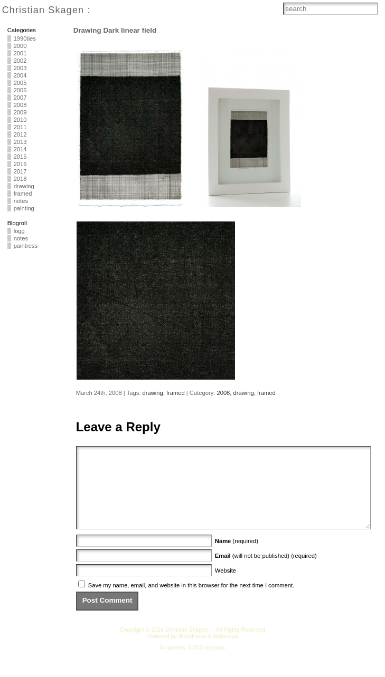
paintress (25, 246)
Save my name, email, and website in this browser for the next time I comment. (191, 601)
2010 (20, 120)
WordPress (192, 652)
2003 (20, 68)
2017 (20, 171)
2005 (20, 83)
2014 (20, 149)
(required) (236, 557)
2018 (20, 179)
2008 (20, 105)
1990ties (25, 38)
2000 (20, 46)
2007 (20, 97)
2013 (20, 142)
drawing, (245, 393)
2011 (20, 127)
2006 (20, 90)
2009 (20, 112)
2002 (20, 60)
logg (19, 231)
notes (21, 201)
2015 (20, 156)
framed (23, 193)
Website (225, 586)
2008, (225, 393)
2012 (20, 134)
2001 (20, 53)
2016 (20, 164)
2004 (20, 75)
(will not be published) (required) (266, 571)
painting (24, 208)
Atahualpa (225, 652)
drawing (24, 186)
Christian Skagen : (46, 10)
